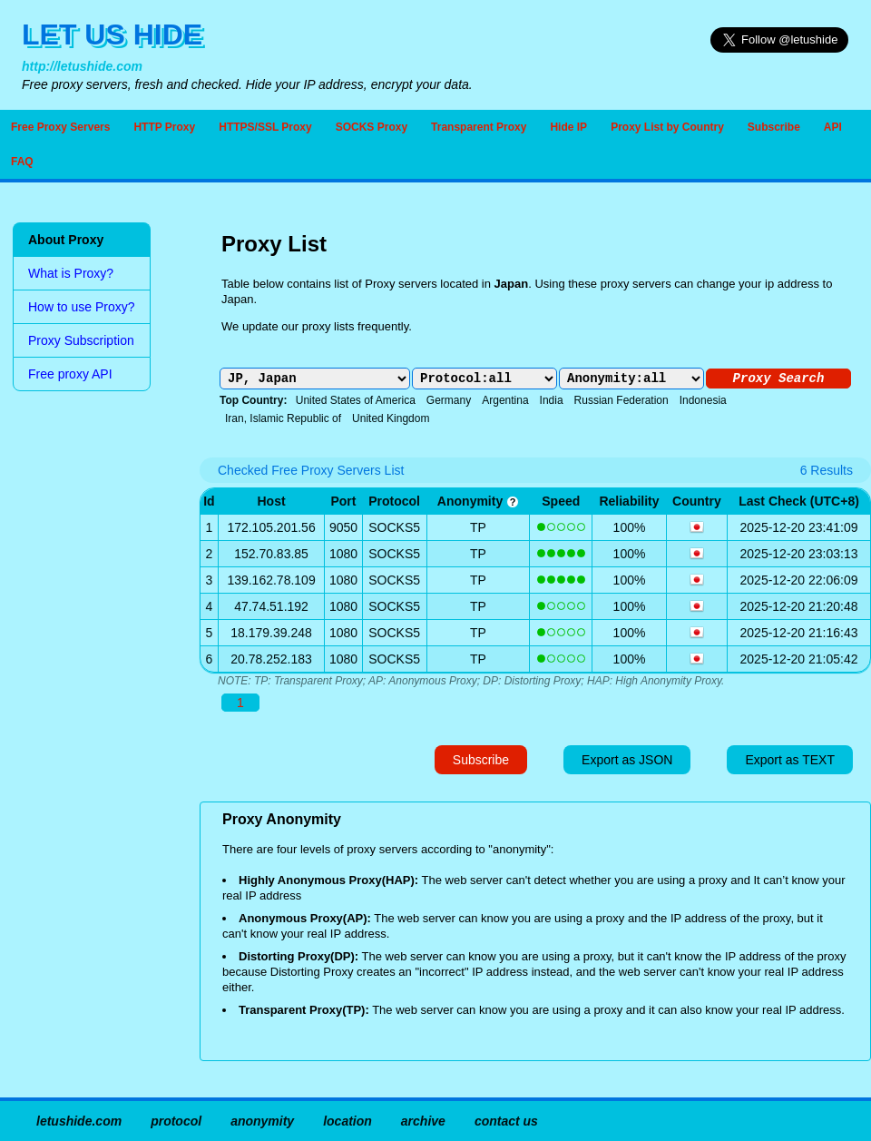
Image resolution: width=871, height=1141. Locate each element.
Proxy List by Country (667, 127)
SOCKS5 (394, 527)
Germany (448, 400)
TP (478, 527)
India (551, 400)
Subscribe (774, 127)
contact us (506, 1121)
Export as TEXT (790, 759)
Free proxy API (70, 374)
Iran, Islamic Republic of (283, 418)
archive (423, 1121)
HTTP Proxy (164, 127)
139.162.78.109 (271, 580)
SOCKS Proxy (371, 127)
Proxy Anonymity (281, 819)
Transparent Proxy (478, 127)
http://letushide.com (82, 66)
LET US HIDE (112, 34)
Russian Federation (621, 400)
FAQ (22, 161)
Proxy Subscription (81, 340)
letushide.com (79, 1121)
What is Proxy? (70, 273)
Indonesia (703, 400)
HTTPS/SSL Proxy (265, 127)
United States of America (356, 400)
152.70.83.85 (271, 553)
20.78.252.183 (271, 659)
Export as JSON (627, 759)
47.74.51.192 (271, 606)
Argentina (505, 400)
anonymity (478, 501)
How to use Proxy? (81, 307)
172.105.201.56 (271, 527)
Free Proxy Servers (60, 127)
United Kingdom (390, 418)
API (833, 127)
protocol (176, 1121)
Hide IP (568, 127)
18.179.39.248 (271, 632)
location (347, 1121)
